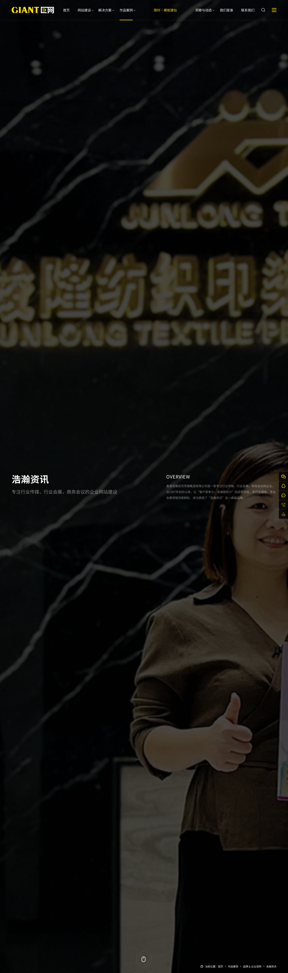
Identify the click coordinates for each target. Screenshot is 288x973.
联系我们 (247, 14)
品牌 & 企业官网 (252, 966)
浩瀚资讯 (271, 966)
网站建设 (84, 14)
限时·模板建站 (165, 14)
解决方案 (104, 14)
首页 (66, 14)
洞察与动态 (203, 14)
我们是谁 (226, 14)
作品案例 (126, 14)
